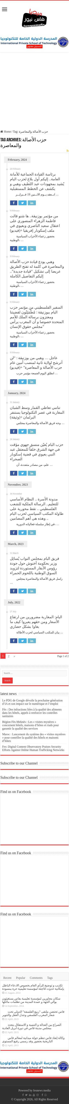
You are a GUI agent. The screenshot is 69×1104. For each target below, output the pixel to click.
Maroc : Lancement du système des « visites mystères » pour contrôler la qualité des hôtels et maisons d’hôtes (34, 737)
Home (5, 131)
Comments (36, 977)
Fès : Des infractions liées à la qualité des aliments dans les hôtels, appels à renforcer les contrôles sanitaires (32, 713)
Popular (20, 977)
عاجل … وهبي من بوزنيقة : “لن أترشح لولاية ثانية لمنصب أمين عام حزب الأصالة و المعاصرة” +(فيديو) (36, 362)
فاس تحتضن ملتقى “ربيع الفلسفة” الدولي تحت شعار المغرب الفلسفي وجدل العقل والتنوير (33, 1013)
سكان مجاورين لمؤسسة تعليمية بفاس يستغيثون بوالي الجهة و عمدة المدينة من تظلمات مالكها (31, 1000)
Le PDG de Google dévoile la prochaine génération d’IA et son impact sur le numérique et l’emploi (32, 702)
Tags (50, 977)
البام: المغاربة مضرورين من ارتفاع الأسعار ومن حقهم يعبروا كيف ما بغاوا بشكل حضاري (36, 622)
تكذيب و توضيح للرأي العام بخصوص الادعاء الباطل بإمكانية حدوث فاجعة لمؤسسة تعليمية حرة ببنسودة (33, 987)
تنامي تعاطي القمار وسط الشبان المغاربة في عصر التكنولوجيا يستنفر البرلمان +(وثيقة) (37, 412)
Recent (7, 977)
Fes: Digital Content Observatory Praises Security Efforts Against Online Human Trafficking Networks (33, 748)
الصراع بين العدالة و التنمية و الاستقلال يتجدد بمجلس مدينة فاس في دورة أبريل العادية (31, 1026)
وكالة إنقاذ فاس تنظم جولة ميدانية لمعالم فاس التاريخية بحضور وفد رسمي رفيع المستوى (33, 1039)
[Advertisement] (34, 91)
